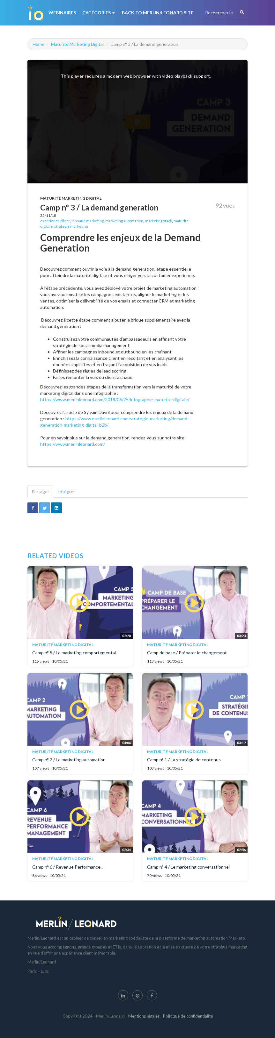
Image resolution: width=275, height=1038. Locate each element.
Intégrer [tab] (66, 491)
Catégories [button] (98, 12)
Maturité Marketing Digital (77, 44)
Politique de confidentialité (188, 1016)
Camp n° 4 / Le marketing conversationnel (188, 867)
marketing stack (158, 220)
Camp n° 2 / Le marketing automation (69, 759)
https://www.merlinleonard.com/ (72, 444)
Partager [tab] (40, 491)
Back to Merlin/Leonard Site (157, 12)
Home (38, 44)
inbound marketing (87, 220)
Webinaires (62, 12)
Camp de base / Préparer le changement (187, 652)
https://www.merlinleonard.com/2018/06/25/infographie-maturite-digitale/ (115, 399)
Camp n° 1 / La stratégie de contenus (184, 759)
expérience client (55, 220)
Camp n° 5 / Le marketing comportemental (74, 652)
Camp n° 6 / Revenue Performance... (67, 867)
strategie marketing (71, 226)
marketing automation (124, 220)
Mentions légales (144, 1016)
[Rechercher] (242, 12)
